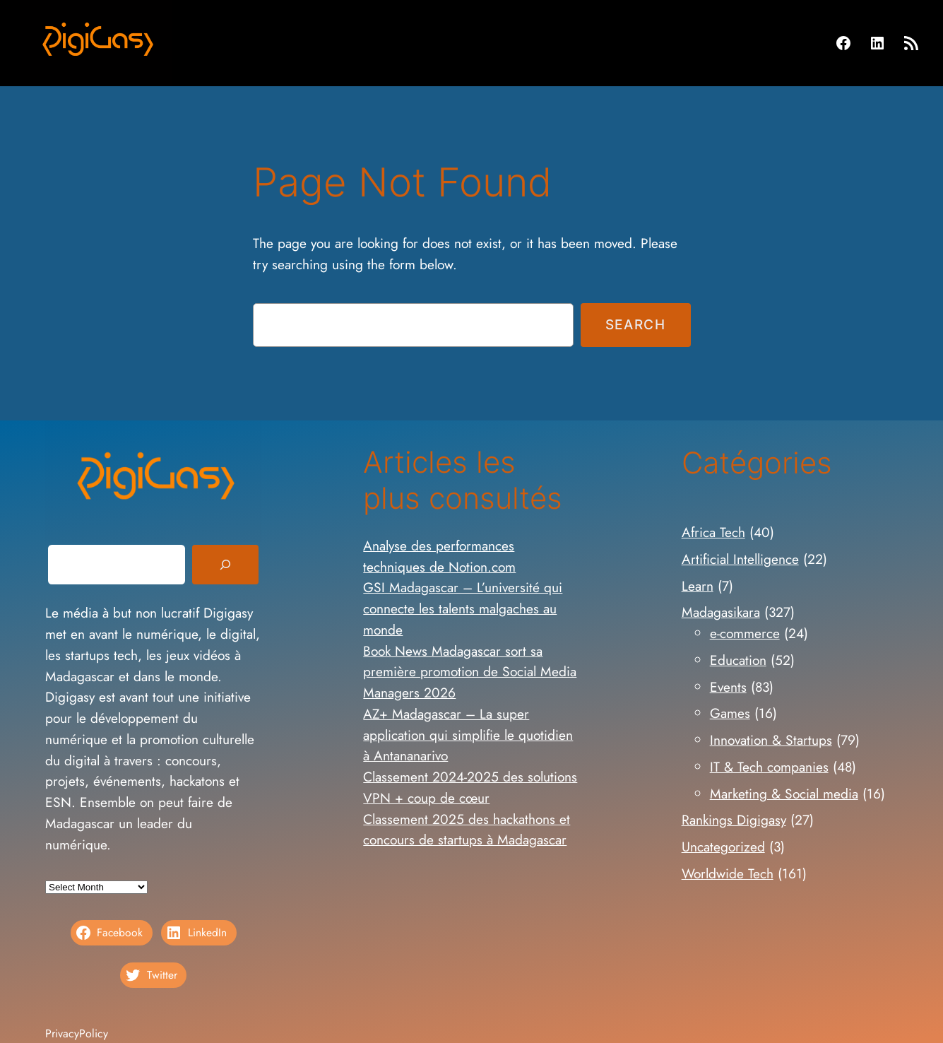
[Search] (225, 564)
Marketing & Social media (784, 793)
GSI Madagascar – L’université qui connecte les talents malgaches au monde (462, 608)
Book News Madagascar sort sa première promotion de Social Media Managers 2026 (469, 672)
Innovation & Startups (771, 740)
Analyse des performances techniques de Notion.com (439, 556)
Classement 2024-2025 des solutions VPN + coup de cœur (470, 787)
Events (728, 687)
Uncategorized (723, 846)
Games (730, 713)
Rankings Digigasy (734, 820)
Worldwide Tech (727, 873)
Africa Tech (713, 532)
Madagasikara (721, 612)
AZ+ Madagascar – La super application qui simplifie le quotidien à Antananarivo (468, 735)
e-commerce (745, 633)
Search (635, 324)
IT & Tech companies (769, 767)
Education (738, 660)
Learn (697, 586)
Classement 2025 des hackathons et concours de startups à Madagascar (466, 829)
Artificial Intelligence (740, 559)
